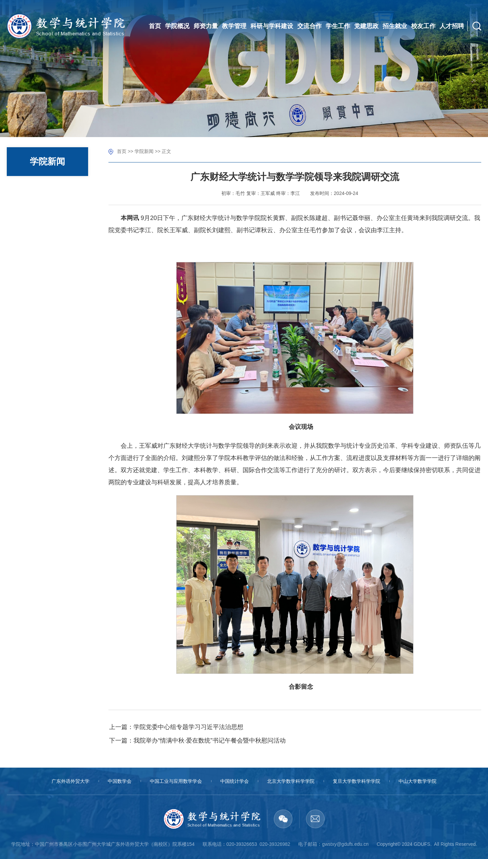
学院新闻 (144, 151)
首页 (121, 151)
